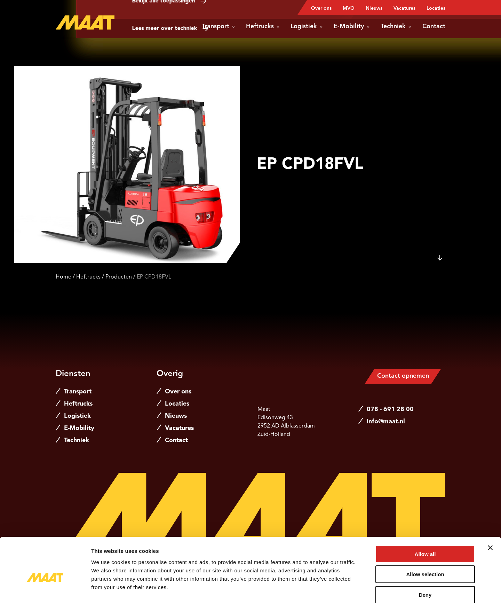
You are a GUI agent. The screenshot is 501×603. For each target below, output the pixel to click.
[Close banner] (490, 511)
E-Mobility (351, 26)
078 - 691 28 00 (390, 409)
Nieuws (374, 8)
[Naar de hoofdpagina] (85, 22)
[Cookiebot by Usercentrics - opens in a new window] (45, 589)
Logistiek (307, 26)
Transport (218, 26)
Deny (425, 559)
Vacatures (404, 8)
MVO (349, 8)
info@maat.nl (386, 421)
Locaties (436, 8)
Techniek (396, 26)
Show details (365, 589)
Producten (118, 277)
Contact (433, 26)
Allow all (425, 518)
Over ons (321, 8)
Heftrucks (262, 26)
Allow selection (425, 538)
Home (63, 277)
